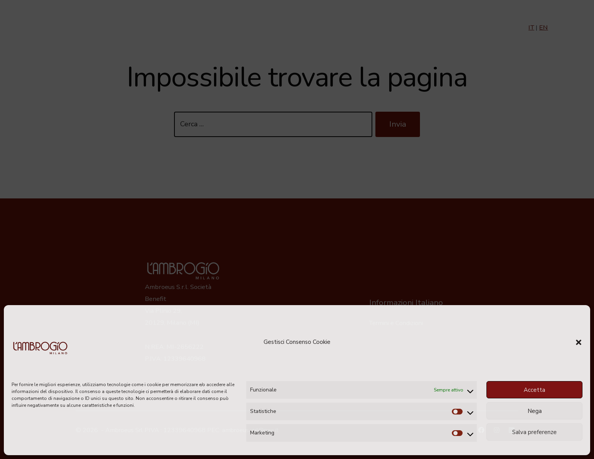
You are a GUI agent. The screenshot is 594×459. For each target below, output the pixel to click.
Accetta (534, 390)
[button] (578, 342)
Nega (535, 411)
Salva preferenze (534, 432)
